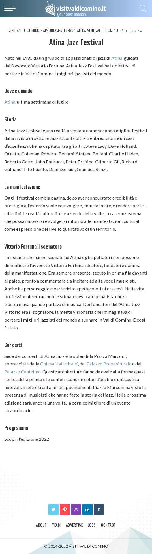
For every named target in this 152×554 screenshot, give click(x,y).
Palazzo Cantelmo (22, 371)
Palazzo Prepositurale (109, 363)
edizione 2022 (35, 439)
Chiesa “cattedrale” (59, 363)
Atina (116, 58)
